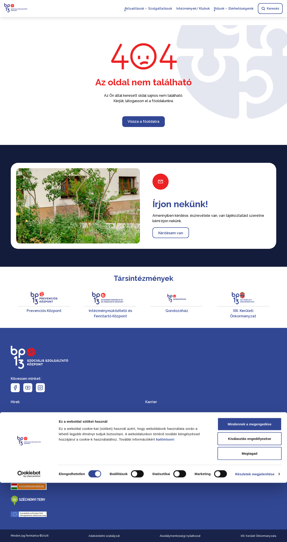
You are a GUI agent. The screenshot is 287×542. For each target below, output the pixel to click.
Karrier (151, 402)
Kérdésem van (170, 233)
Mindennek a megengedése (249, 483)
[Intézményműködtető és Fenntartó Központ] (110, 305)
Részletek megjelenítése (254, 533)
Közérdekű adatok (161, 427)
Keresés (270, 9)
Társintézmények (143, 278)
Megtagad (249, 512)
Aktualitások (134, 9)
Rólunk (219, 9)
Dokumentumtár (159, 414)
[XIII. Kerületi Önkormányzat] (243, 305)
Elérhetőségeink (240, 9)
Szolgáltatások (160, 9)
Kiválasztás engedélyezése (249, 498)
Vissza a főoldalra (143, 121)
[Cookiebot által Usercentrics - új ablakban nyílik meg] (29, 533)
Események (21, 414)
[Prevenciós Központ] (44, 305)
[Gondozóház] (177, 305)
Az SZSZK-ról (22, 452)
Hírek (15, 402)
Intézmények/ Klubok (193, 9)
